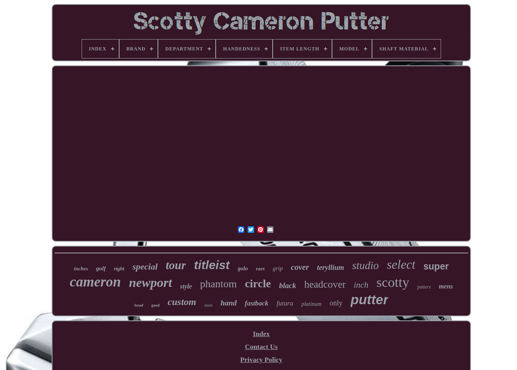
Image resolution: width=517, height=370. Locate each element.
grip (278, 268)
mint (208, 305)
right (119, 268)
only (336, 303)
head (139, 305)
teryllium (330, 267)
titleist (211, 265)
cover (300, 267)
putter (370, 299)
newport (150, 282)
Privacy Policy (261, 360)
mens (446, 286)
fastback (257, 303)
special (145, 266)
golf (101, 268)
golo (243, 268)
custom (182, 302)
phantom (218, 284)
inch (361, 285)
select (401, 264)
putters (424, 287)
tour (176, 265)
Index (261, 334)
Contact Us (261, 347)
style (186, 286)
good (155, 305)
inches (81, 268)
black (287, 285)
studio (365, 265)
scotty (392, 282)
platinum (311, 304)
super (436, 266)
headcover (325, 284)
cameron (95, 282)
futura (285, 303)
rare (260, 269)
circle (258, 283)
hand (229, 303)
